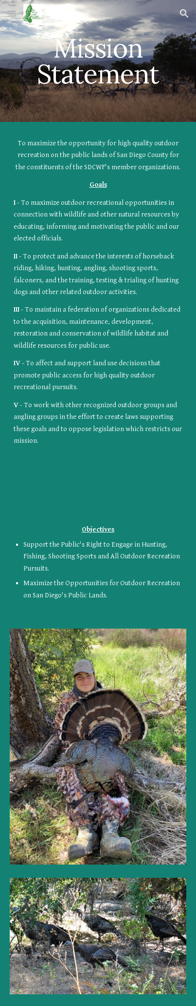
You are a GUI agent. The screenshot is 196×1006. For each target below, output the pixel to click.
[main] (98, 61)
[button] (11, 13)
